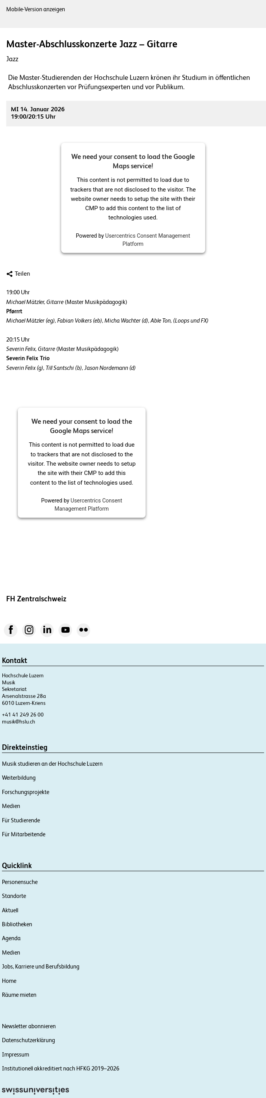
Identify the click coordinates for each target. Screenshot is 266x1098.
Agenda (11, 938)
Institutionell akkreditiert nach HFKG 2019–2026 (60, 1068)
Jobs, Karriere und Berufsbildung (40, 966)
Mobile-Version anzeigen (35, 9)
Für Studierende (21, 820)
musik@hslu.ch (18, 721)
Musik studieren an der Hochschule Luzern (52, 763)
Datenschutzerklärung (28, 1040)
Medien (11, 806)
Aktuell (10, 910)
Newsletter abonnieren (29, 1026)
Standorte (14, 896)
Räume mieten (19, 994)
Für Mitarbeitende (23, 834)
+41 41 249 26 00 (23, 714)
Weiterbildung (19, 777)
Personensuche (20, 882)
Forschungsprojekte (25, 792)
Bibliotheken (17, 924)
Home (9, 980)
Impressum (15, 1054)
